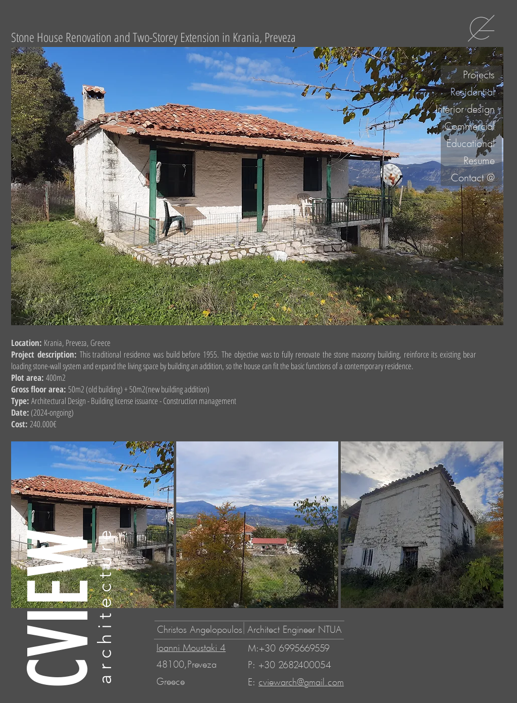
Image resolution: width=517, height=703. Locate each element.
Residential (472, 91)
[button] (257, 524)
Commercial (469, 125)
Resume (479, 160)
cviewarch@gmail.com (301, 682)
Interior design (468, 108)
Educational (470, 142)
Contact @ (473, 177)
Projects (479, 74)
